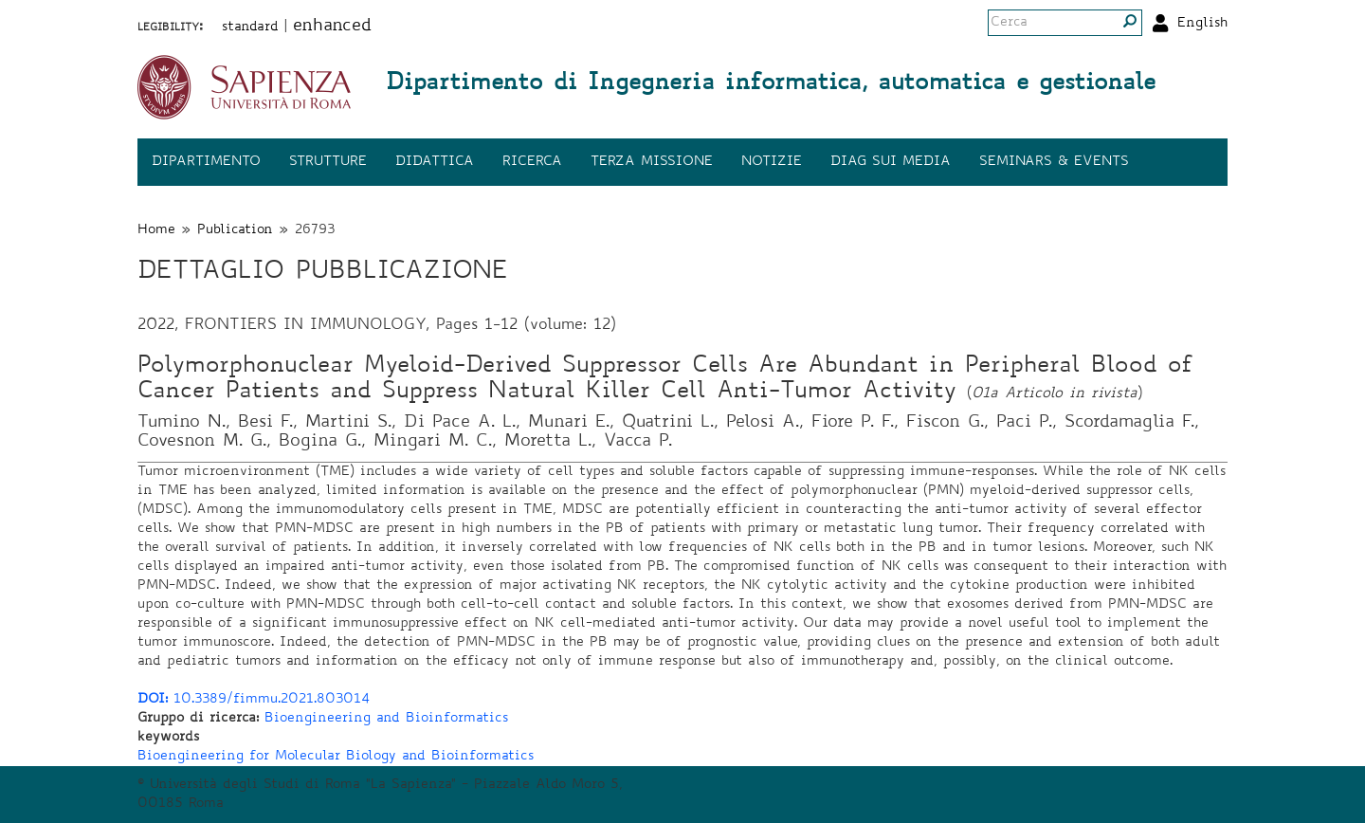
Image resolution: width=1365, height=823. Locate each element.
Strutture (328, 162)
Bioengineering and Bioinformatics (386, 718)
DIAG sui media (890, 162)
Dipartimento (206, 162)
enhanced (332, 26)
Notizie (771, 162)
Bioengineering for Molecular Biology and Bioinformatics (335, 756)
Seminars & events (1054, 162)
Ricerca (532, 162)
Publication (235, 230)
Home (156, 230)
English (1202, 23)
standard (250, 27)
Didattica (434, 162)
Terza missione (652, 162)
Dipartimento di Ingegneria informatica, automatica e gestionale (771, 84)
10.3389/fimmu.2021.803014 (253, 699)
